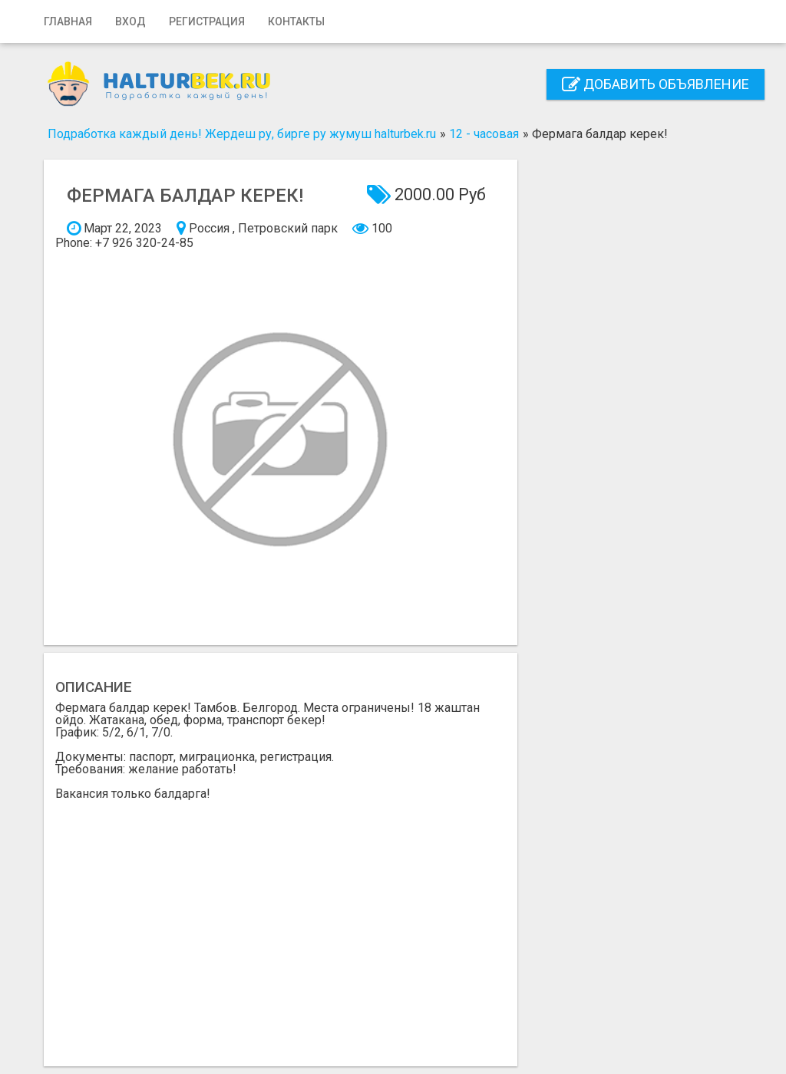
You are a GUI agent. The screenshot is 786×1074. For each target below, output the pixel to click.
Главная (68, 21)
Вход (130, 21)
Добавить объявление (655, 84)
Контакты (296, 21)
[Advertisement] (280, 927)
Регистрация (207, 21)
